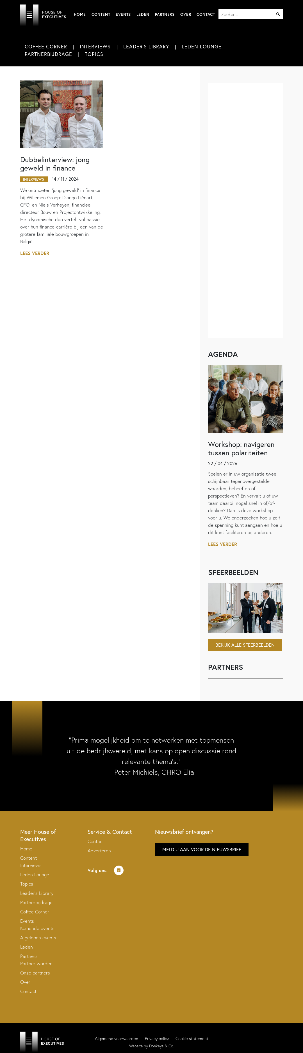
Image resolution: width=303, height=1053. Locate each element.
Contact (206, 14)
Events (123, 14)
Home (80, 14)
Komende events (37, 928)
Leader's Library (146, 46)
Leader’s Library (36, 893)
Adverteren (99, 850)
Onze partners (35, 973)
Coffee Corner (46, 46)
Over (185, 14)
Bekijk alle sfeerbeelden (245, 645)
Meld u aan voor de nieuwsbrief (201, 849)
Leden (142, 14)
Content (101, 14)
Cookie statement (192, 1038)
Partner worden (36, 963)
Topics (94, 54)
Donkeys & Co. (161, 1045)
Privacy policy (157, 1038)
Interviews (95, 46)
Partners (165, 14)
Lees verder (34, 253)
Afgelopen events (38, 937)
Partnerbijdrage (48, 54)
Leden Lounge (202, 46)
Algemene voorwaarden (116, 1038)
